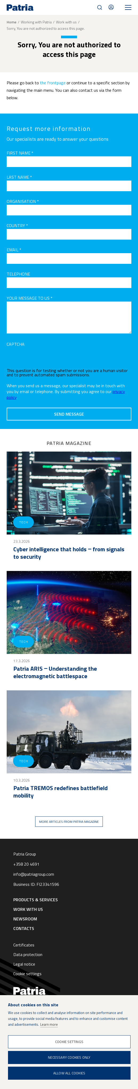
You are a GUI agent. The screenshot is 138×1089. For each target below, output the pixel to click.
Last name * (19, 177)
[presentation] (47, 358)
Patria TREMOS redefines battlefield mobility (60, 791)
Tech (23, 522)
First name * (20, 153)
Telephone (18, 274)
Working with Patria (36, 22)
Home (12, 22)
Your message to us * (29, 298)
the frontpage (53, 83)
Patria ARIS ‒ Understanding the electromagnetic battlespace (55, 672)
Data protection (27, 954)
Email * (14, 250)
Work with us (66, 22)
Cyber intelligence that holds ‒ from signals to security (68, 552)
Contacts (111, 7)
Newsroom (25, 919)
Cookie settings (27, 973)
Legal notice (24, 964)
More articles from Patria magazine (69, 821)
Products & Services (35, 899)
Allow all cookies (69, 1073)
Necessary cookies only (69, 1057)
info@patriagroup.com (33, 874)
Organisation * (23, 201)
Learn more (49, 1024)
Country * (17, 225)
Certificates (23, 945)
